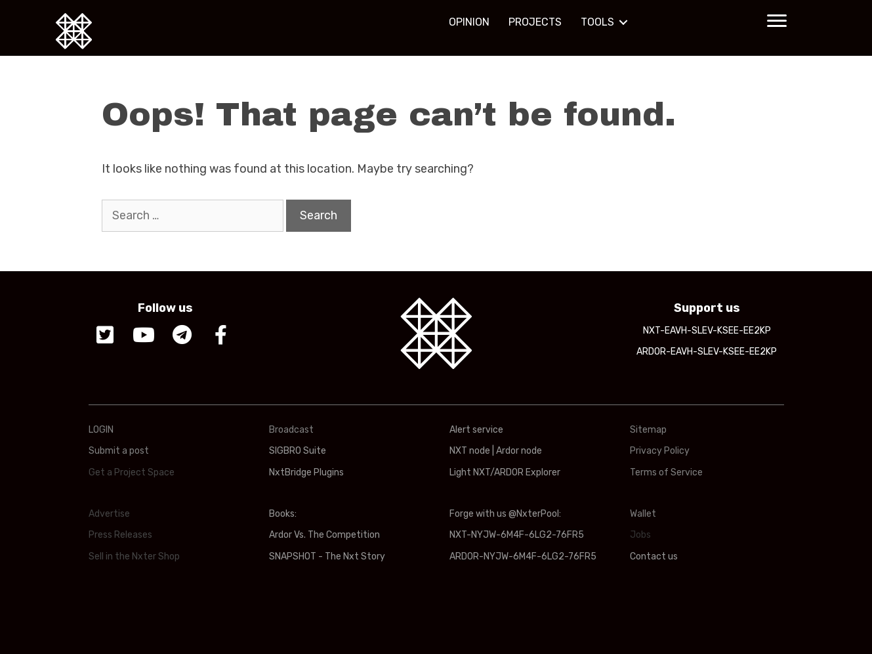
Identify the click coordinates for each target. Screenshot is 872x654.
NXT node (469, 450)
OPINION (469, 22)
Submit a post (119, 450)
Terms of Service (666, 472)
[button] (777, 21)
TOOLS (597, 22)
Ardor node (519, 450)
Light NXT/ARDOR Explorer (504, 472)
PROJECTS (535, 22)
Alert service (476, 429)
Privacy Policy (660, 450)
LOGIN (101, 429)
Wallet (643, 513)
